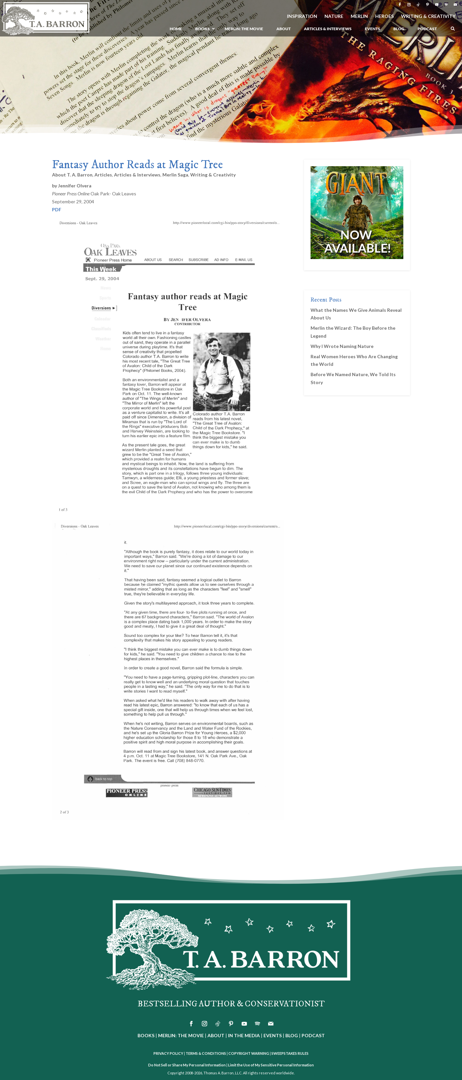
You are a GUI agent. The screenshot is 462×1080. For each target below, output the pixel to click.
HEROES (384, 16)
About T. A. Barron (72, 174)
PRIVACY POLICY (168, 1053)
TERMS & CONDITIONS (206, 1053)
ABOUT (215, 1035)
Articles (103, 174)
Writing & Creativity (213, 174)
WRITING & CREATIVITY (428, 16)
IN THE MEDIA (244, 1035)
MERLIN (359, 16)
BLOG (291, 1035)
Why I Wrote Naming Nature (342, 346)
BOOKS (146, 1035)
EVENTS (272, 1035)
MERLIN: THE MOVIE (181, 1035)
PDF (56, 209)
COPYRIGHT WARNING (248, 1053)
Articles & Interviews (137, 174)
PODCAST (313, 1035)
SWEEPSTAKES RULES (290, 1053)
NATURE (333, 16)
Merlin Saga (175, 174)
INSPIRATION (302, 16)
